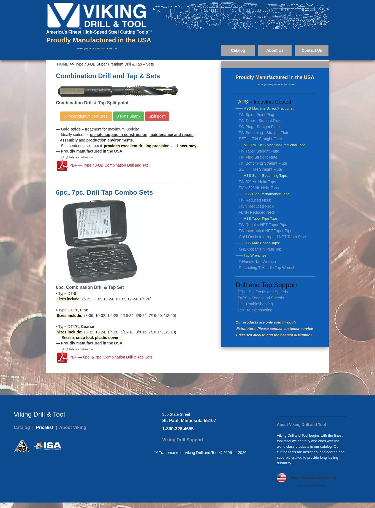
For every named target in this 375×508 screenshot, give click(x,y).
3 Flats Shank (128, 116)
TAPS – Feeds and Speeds (261, 298)
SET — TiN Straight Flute (260, 139)
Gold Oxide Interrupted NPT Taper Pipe (272, 237)
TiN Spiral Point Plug (256, 114)
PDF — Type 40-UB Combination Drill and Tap (108, 165)
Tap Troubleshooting (255, 310)
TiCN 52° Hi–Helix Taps (259, 188)
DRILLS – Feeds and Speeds (263, 292)
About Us (275, 50)
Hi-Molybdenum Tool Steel (86, 116)
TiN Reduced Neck (255, 200)
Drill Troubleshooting (255, 304)
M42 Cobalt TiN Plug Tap (260, 249)
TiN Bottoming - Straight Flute (264, 133)
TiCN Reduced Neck (256, 206)
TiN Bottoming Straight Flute (263, 163)
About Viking (72, 427)
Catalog (238, 50)
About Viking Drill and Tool (301, 424)
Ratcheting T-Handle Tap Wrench (267, 267)
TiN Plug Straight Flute (258, 157)
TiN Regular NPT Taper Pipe (263, 224)
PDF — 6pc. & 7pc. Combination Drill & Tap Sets (110, 357)
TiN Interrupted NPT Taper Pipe (265, 231)
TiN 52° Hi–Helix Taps (257, 182)
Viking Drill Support (182, 440)
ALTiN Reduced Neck (256, 212)
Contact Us (312, 50)
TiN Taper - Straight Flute (260, 120)
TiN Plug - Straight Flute (259, 126)
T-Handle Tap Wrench (257, 261)
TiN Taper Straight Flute (259, 151)
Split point (157, 116)
